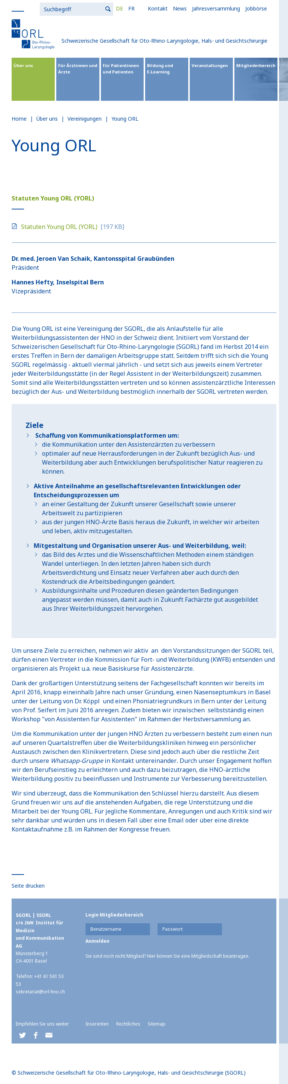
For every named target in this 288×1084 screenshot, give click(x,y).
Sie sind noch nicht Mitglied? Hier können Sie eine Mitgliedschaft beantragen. (167, 956)
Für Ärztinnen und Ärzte (77, 69)
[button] (22, 1035)
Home (19, 118)
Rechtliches (128, 1024)
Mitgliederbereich (255, 65)
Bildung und (166, 69)
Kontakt (80, 8)
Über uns (23, 65)
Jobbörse (179, 8)
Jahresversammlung (139, 8)
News (103, 8)
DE (42, 8)
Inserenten (97, 1024)
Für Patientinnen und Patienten (121, 69)
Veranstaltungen (210, 65)
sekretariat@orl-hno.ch (40, 991)
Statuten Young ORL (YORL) (59, 227)
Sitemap (156, 1024)
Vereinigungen (85, 118)
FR (54, 8)
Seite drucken (28, 885)
